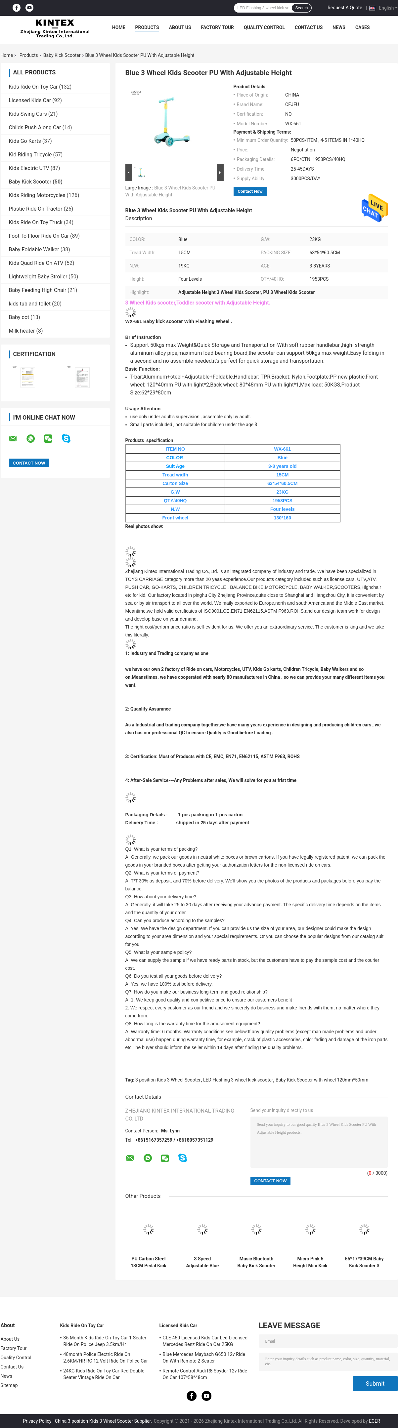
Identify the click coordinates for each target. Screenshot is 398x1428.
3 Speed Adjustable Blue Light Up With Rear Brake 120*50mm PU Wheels (202, 1262)
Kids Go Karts (25, 141)
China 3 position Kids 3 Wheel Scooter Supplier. (104, 1421)
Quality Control (264, 27)
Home (118, 27)
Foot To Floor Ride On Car (39, 236)
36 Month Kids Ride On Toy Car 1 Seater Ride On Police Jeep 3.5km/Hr (105, 1341)
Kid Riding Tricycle (30, 154)
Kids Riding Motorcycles (37, 195)
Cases (362, 27)
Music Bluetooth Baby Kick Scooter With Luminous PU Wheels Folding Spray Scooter (256, 1262)
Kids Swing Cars (28, 114)
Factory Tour (217, 27)
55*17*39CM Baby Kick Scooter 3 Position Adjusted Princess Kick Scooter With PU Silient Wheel (364, 1262)
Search (301, 8)
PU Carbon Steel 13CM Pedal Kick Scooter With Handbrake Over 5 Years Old (148, 1262)
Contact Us (309, 27)
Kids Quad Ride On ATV (36, 263)
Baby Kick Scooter (62, 55)
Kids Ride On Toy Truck (36, 222)
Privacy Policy (37, 1421)
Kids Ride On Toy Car (33, 87)
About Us (180, 27)
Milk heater (22, 331)
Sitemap (9, 1385)
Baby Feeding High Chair (37, 290)
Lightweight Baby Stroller (38, 276)
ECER (374, 1421)
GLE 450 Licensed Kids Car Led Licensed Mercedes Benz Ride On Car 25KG (205, 1341)
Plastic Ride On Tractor (36, 209)
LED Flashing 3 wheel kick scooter (238, 1079)
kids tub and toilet (30, 304)
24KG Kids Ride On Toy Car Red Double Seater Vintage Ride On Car (104, 1374)
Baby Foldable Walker (34, 249)
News (338, 27)
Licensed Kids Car (30, 100)
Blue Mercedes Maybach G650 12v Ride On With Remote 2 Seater (204, 1358)
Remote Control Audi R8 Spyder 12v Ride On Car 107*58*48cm (205, 1374)
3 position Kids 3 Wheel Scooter (167, 1079)
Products (147, 27)
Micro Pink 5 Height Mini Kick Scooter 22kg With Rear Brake (310, 1262)
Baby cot (19, 317)
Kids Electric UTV (29, 168)
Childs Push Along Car (35, 127)
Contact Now (250, 191)
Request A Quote (345, 7)
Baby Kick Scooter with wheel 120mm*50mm (322, 1079)
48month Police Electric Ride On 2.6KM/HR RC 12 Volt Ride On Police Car (106, 1358)
